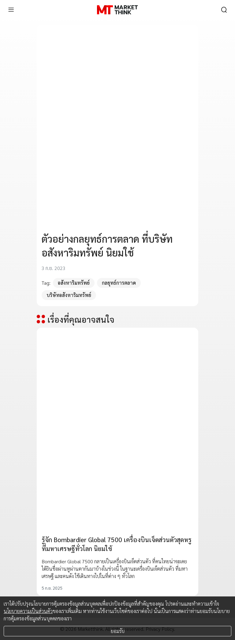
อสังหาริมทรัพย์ (74, 283)
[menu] (11, 10)
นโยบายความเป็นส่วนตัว (28, 611)
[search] (224, 10)
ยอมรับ (118, 631)
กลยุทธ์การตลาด (119, 283)
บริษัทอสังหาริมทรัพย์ (69, 295)
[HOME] (117, 10)
